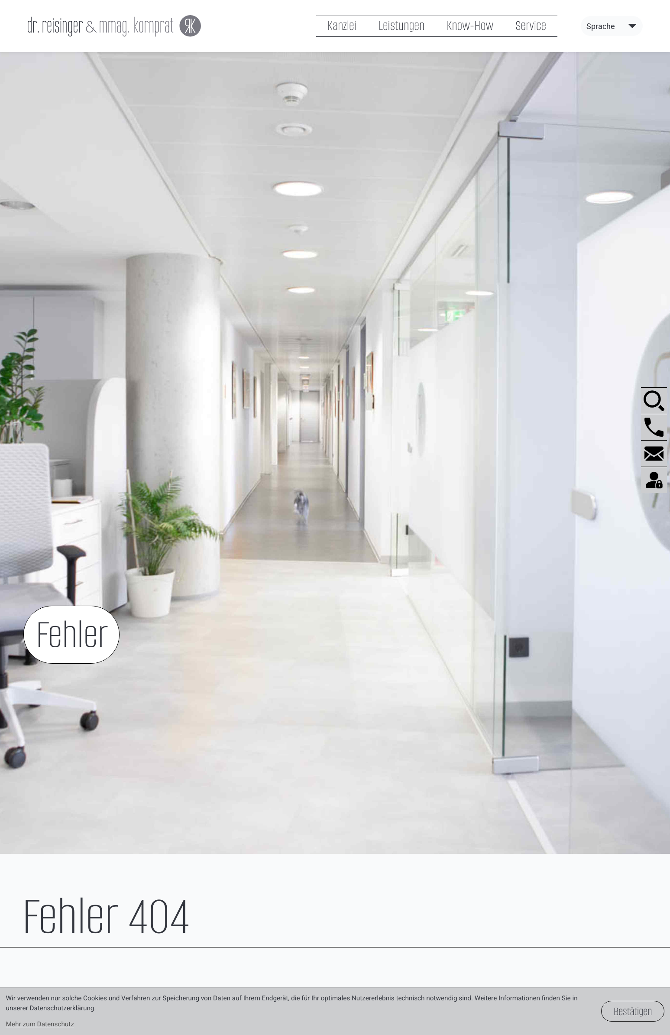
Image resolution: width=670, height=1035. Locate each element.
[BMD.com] (654, 480)
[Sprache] (612, 26)
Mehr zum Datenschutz (40, 1024)
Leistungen (401, 26)
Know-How (470, 26)
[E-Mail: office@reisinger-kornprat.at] (654, 453)
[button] (654, 427)
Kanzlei (341, 26)
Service (530, 26)
